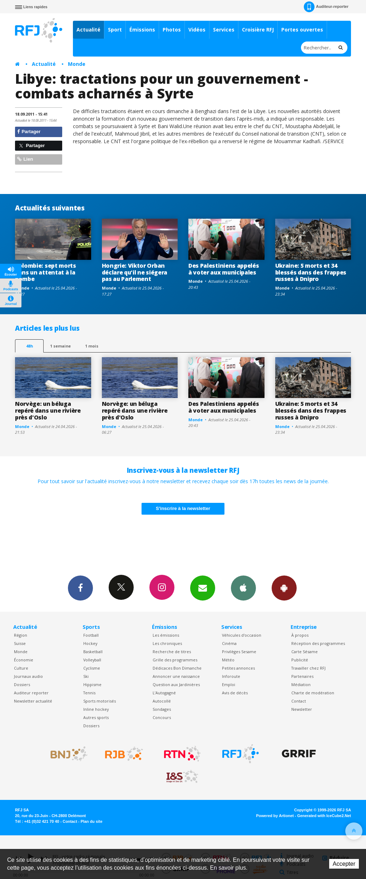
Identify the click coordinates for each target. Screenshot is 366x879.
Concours (162, 717)
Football (91, 635)
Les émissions (166, 635)
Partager (28, 131)
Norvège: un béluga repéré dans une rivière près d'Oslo (48, 410)
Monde (76, 63)
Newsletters (202, 588)
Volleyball (92, 659)
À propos (299, 635)
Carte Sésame (304, 651)
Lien (25, 159)
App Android (284, 588)
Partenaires (302, 676)
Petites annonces (238, 668)
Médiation (301, 684)
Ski (86, 676)
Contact (298, 701)
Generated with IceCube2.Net (324, 816)
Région (20, 635)
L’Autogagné (164, 692)
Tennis (89, 692)
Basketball (93, 651)
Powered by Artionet (275, 816)
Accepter (344, 864)
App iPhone (243, 588)
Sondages (162, 709)
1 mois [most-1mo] (91, 346)
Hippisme (92, 684)
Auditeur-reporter (326, 6)
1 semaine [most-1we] (60, 346)
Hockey (90, 643)
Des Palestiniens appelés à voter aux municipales (223, 269)
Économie (23, 659)
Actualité (88, 29)
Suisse (20, 643)
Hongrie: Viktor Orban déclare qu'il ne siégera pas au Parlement (134, 272)
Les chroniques (167, 643)
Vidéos (197, 29)
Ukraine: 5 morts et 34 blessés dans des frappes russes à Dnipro (310, 272)
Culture (21, 668)
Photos (172, 29)
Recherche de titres (172, 651)
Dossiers (22, 684)
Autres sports (96, 717)
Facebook (80, 588)
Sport (115, 29)
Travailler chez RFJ (308, 668)
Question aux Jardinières (176, 684)
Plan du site (91, 821)
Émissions (142, 29)
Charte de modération (312, 692)
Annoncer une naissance (176, 676)
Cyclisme (91, 668)
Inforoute (231, 676)
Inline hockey (96, 709)
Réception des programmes (318, 643)
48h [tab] (29, 346)
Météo (228, 659)
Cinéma (229, 643)
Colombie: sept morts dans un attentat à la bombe (45, 272)
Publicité (299, 659)
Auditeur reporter (31, 692)
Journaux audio (28, 676)
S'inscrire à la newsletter (183, 508)
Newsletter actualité (33, 701)
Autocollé (162, 701)
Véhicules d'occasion (241, 635)
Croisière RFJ (258, 29)
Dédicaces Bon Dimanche (177, 668)
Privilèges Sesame (239, 651)
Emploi (228, 684)
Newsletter (301, 709)
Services (223, 29)
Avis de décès (235, 692)
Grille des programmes (175, 659)
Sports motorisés (99, 701)
